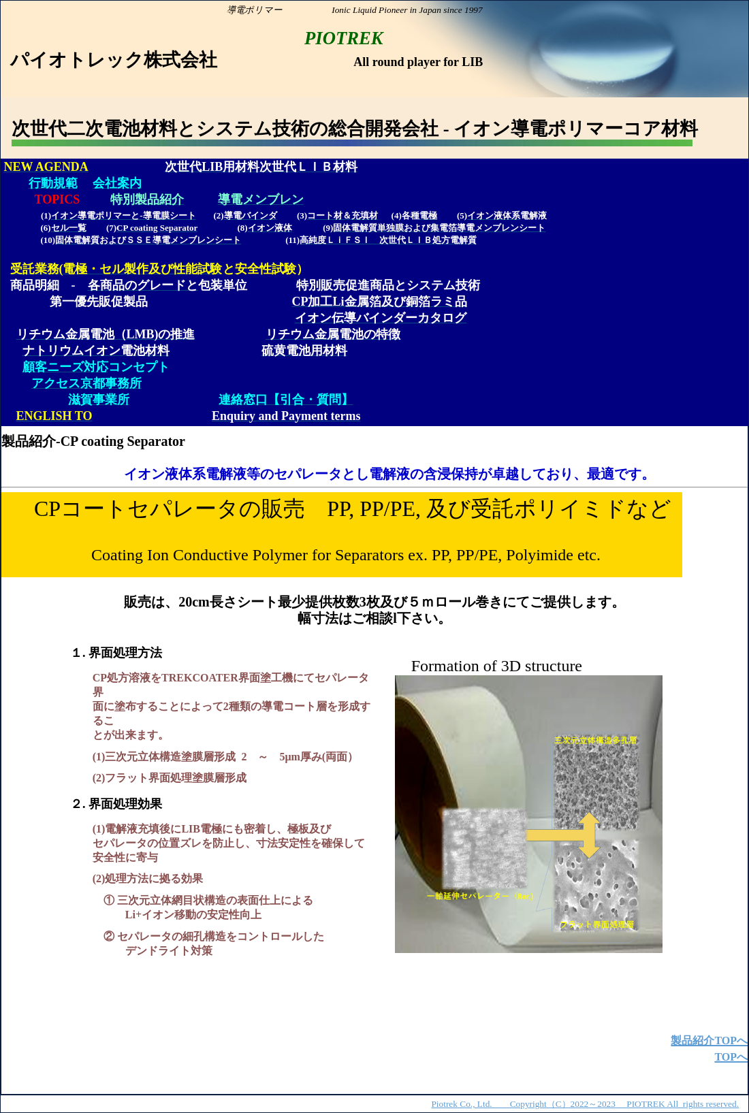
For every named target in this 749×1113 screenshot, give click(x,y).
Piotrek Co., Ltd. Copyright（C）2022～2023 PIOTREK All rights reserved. (585, 1104)
